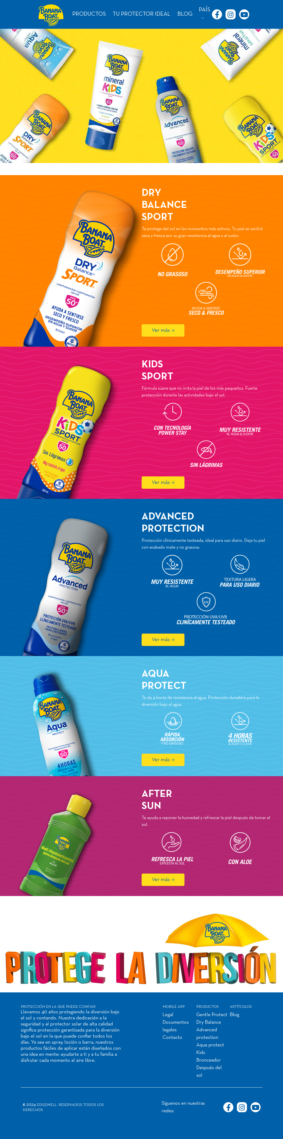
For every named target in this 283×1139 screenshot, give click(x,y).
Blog (234, 1015)
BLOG (185, 14)
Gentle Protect (211, 1015)
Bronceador (208, 1060)
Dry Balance (208, 1022)
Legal (168, 1015)
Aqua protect (210, 1045)
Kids (200, 1052)
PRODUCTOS (89, 14)
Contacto (172, 1037)
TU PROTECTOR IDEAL (141, 14)
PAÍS (204, 10)
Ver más (161, 330)
